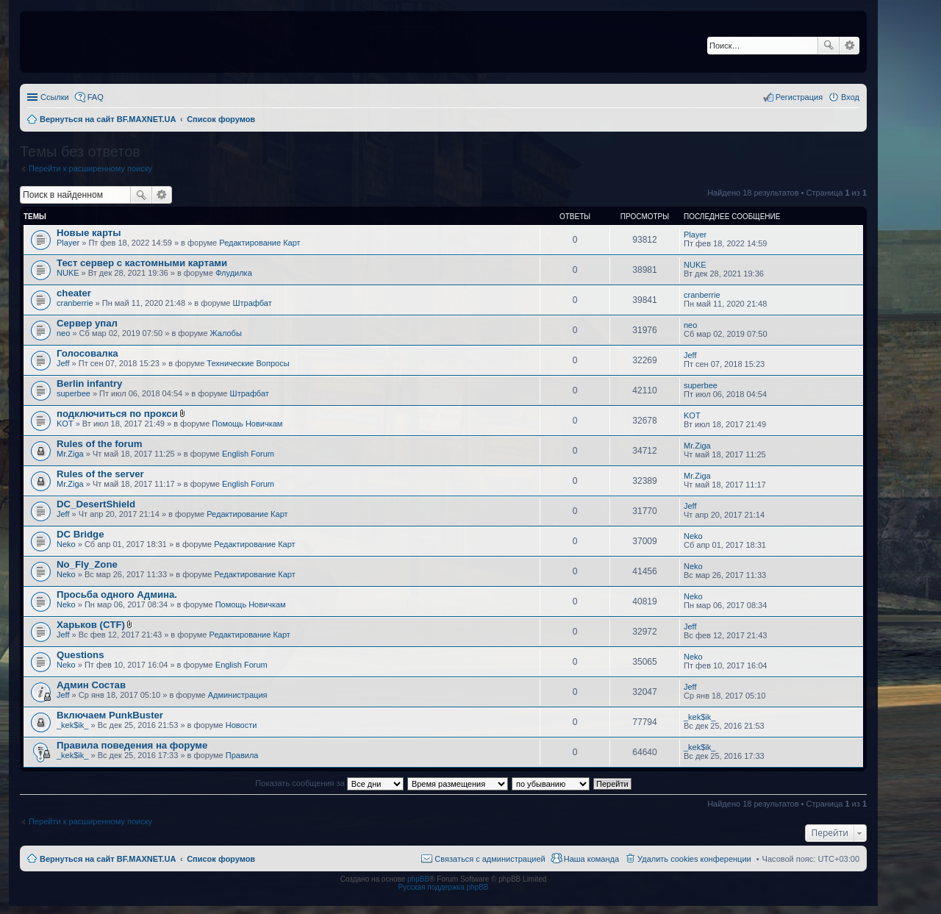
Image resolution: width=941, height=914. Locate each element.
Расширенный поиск (849, 45)
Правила (242, 755)
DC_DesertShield (96, 504)
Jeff (63, 363)
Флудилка (233, 272)
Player (68, 242)
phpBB (418, 879)
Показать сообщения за (329, 783)
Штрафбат (252, 303)
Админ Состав (91, 684)
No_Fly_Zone (87, 564)
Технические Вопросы (248, 363)
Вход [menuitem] (850, 97)
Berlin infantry (89, 383)
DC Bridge (80, 534)
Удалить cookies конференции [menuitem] (694, 858)
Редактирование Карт (259, 242)
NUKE (68, 272)
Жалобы (226, 333)
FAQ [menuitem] (95, 97)
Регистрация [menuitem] (799, 97)
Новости (241, 725)
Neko (66, 544)
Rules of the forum (100, 443)
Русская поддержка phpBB (443, 887)
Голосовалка (87, 353)
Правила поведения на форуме (132, 745)
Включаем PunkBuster (110, 715)
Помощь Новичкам (247, 423)
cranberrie (75, 303)
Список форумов (221, 858)
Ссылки (54, 97)
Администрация (238, 694)
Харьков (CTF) (91, 624)
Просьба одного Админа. (117, 594)
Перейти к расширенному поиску (90, 168)
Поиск (828, 45)
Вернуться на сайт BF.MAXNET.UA (108, 858)
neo (63, 333)
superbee (73, 393)
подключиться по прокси (117, 413)
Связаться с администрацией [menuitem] (489, 858)
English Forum (248, 453)
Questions (80, 654)
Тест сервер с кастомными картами (142, 262)
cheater (74, 293)
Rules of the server (100, 473)
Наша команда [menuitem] (591, 858)
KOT (65, 423)
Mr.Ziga (70, 453)
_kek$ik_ (72, 725)
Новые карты (89, 232)
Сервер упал (87, 323)
